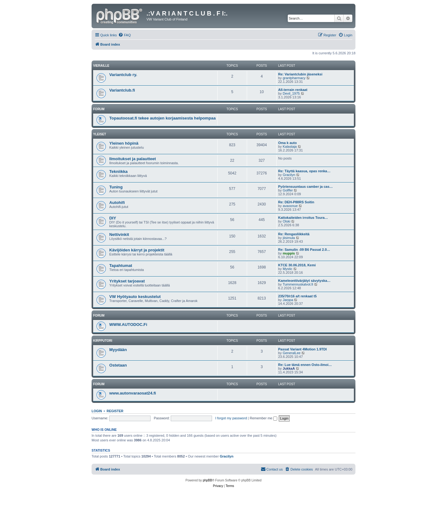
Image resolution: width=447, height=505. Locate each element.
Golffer (288, 190)
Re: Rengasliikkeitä (293, 234)
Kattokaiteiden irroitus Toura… (303, 217)
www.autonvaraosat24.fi (132, 393)
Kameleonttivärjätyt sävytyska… (304, 280)
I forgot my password (231, 418)
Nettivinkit (119, 234)
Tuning (116, 187)
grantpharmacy (294, 78)
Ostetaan (118, 365)
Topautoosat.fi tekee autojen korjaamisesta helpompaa (162, 118)
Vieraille (101, 65)
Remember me (263, 418)
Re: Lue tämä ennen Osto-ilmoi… (305, 365)
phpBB (207, 480)
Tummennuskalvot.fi (298, 284)
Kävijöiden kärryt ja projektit (136, 250)
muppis (289, 253)
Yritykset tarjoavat (127, 281)
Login (97, 411)
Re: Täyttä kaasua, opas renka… (304, 171)
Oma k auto (287, 143)
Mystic (287, 269)
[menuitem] (124, 35)
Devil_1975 (291, 93)
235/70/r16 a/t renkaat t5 (297, 296)
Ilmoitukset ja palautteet (132, 158)
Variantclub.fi (122, 90)
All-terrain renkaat (292, 90)
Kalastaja (290, 146)
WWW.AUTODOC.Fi (128, 324)
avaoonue (290, 206)
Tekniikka (118, 171)
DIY (112, 218)
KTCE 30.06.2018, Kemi (297, 265)
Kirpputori (102, 340)
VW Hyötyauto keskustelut (135, 296)
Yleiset (99, 134)
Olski (286, 221)
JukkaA (289, 368)
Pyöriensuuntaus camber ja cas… (305, 186)
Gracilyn (289, 175)
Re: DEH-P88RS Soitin (296, 202)
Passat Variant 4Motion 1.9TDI (302, 349)
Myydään (118, 349)
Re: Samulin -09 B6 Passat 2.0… (304, 249)
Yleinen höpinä (123, 143)
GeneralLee (292, 353)
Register (115, 411)
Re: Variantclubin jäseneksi (300, 74)
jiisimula (289, 238)
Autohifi (117, 202)
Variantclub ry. (123, 74)
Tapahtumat (120, 265)
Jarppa (288, 300)
